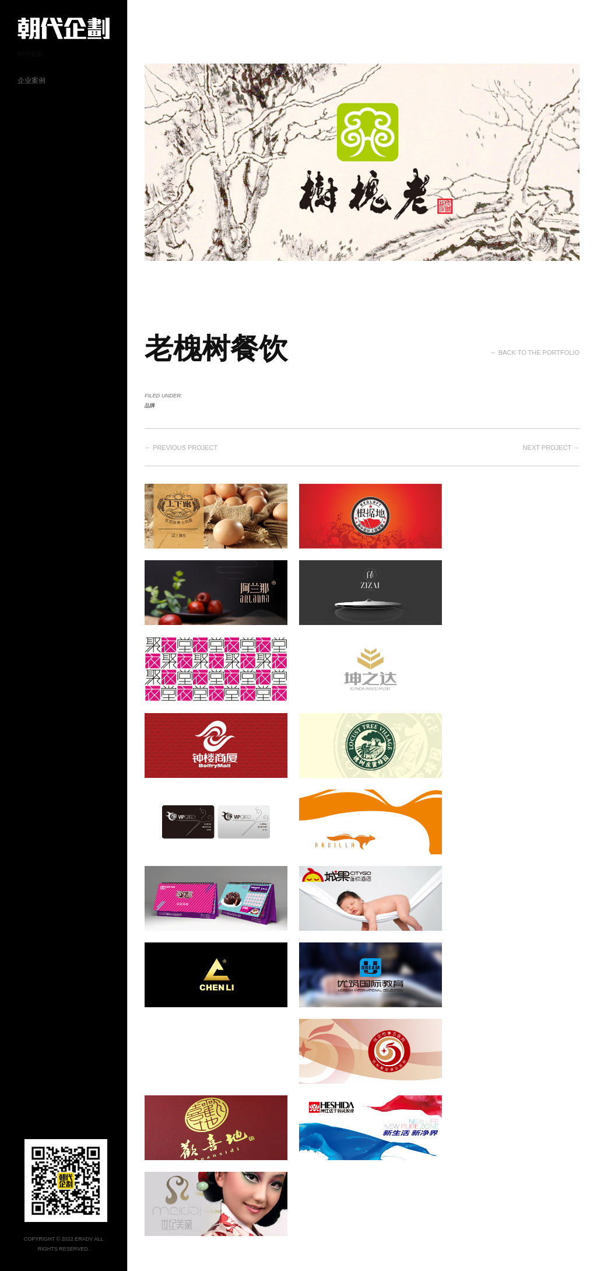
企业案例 (31, 80)
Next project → (551, 447)
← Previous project (181, 447)
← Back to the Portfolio (535, 352)
